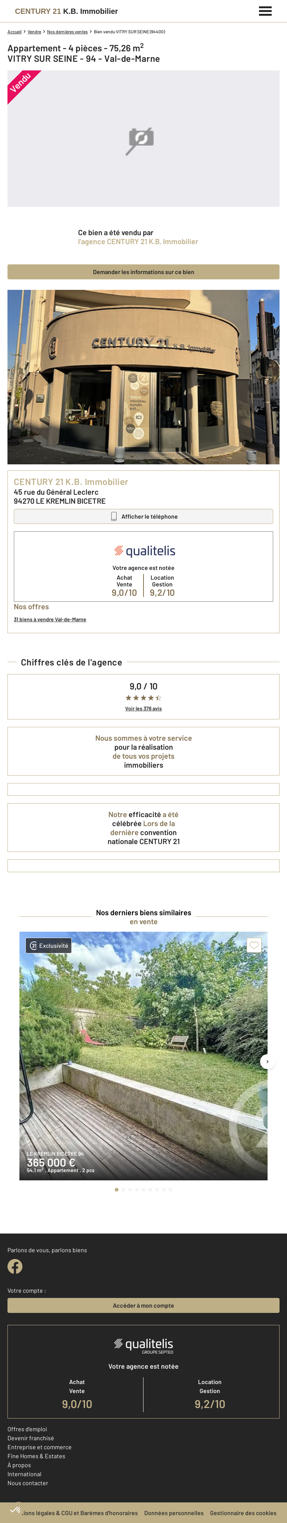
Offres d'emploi (27, 1428)
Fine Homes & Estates (36, 1455)
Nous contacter (27, 1482)
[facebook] (14, 1266)
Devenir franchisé (30, 1437)
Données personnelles (174, 1512)
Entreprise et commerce (39, 1446)
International (24, 1473)
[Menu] (265, 10)
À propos (19, 1464)
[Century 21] (66, 11)
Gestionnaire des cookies (243, 1512)
